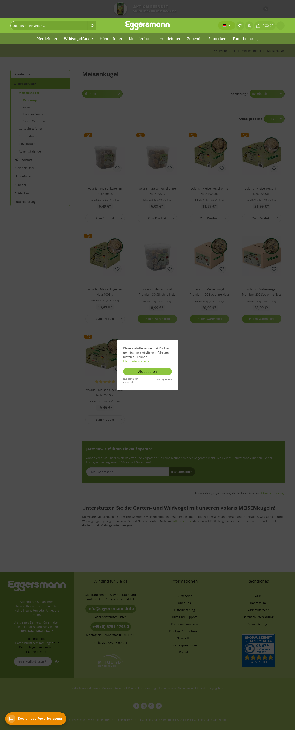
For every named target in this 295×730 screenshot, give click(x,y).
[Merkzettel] (240, 25)
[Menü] (280, 25)
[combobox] (49, 25)
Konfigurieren (164, 379)
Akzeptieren (147, 371)
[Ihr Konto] (249, 25)
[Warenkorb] (265, 25)
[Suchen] (91, 25)
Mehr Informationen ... (139, 361)
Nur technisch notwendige (130, 380)
